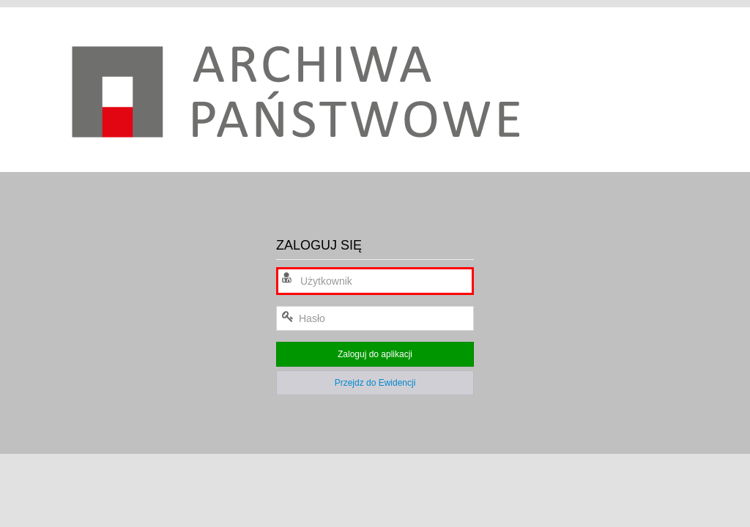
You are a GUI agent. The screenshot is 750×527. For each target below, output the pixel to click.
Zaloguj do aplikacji (375, 354)
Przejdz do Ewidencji (375, 383)
